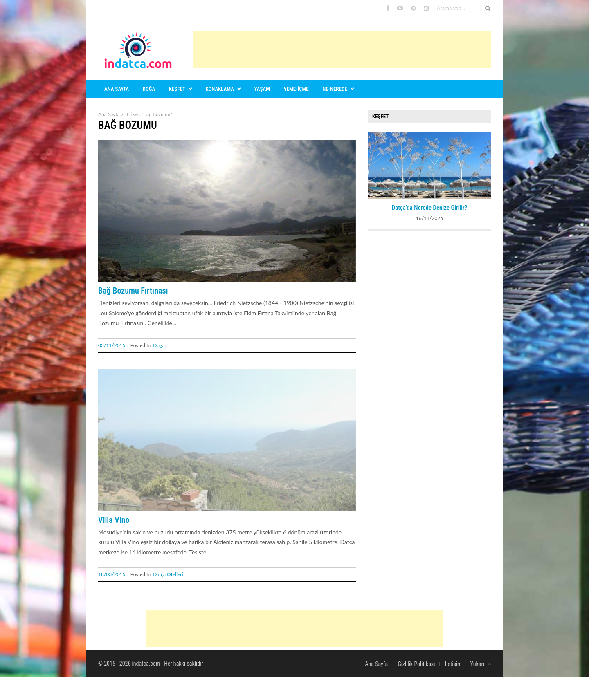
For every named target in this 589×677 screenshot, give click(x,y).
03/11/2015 (112, 345)
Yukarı (480, 664)
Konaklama (220, 89)
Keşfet (177, 89)
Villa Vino (114, 520)
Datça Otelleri (168, 574)
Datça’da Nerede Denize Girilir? (430, 207)
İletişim (453, 664)
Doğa (149, 89)
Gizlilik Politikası (416, 664)
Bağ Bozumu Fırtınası (133, 291)
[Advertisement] (342, 49)
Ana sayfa (116, 89)
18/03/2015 (112, 574)
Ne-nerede (334, 89)
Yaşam (262, 89)
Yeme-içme (296, 89)
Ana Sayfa (108, 114)
